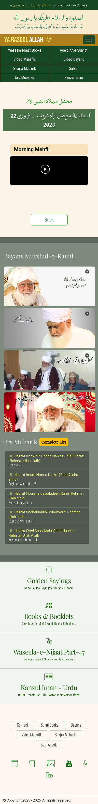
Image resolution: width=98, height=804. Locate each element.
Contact (22, 725)
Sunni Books (49, 725)
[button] (49, 286)
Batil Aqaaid (49, 745)
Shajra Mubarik (24, 68)
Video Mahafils (25, 59)
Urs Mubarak (24, 77)
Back (49, 220)
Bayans (76, 725)
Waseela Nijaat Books (24, 50)
